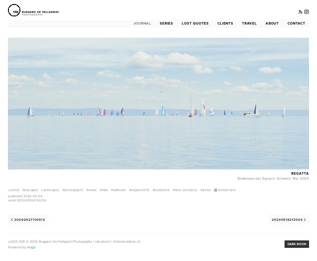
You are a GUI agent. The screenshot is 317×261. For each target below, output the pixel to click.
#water (91, 190)
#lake (104, 190)
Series (166, 23)
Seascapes (30, 190)
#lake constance (185, 190)
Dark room (297, 244)
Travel (249, 23)
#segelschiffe (139, 190)
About (272, 23)
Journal (142, 23)
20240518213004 (289, 220)
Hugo (31, 247)
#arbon (205, 190)
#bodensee (161, 190)
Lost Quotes (195, 23)
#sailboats (118, 190)
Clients (225, 23)
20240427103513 (28, 220)
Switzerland (225, 190)
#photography (73, 190)
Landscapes (50, 190)
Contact (296, 23)
